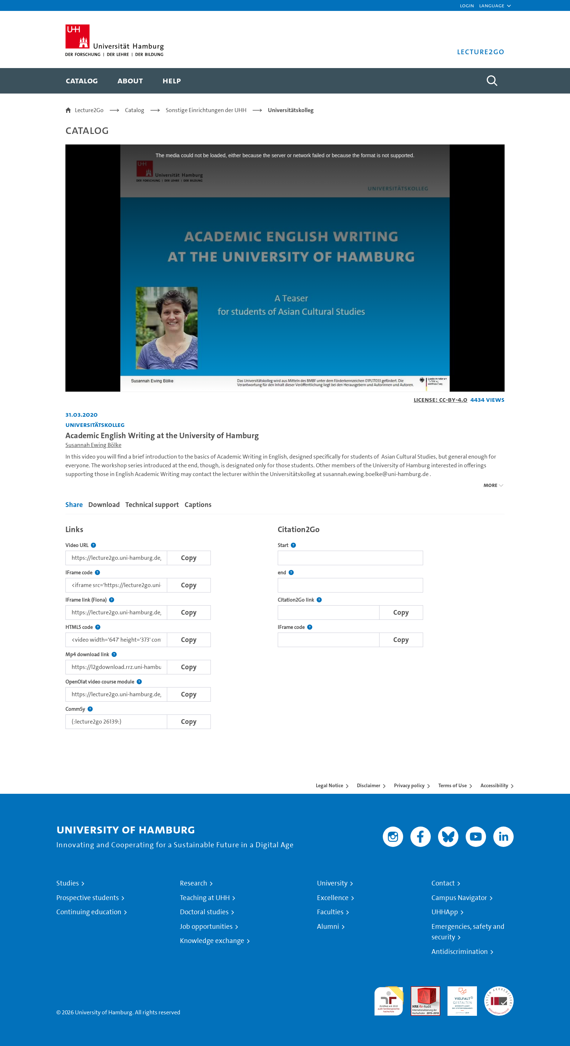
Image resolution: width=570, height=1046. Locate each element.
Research (193, 883)
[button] (491, 5)
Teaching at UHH (205, 898)
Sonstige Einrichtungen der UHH (206, 110)
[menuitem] (81, 81)
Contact (443, 883)
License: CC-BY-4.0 (440, 399)
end (286, 573)
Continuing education (88, 912)
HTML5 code (82, 627)
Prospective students (87, 898)
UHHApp (444, 912)
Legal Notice (329, 785)
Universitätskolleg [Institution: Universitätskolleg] (95, 424)
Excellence (333, 898)
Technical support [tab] (152, 505)
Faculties (330, 912)
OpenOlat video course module (103, 682)
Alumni (328, 926)
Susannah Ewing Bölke (93, 445)
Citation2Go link (300, 600)
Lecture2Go (89, 110)
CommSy (79, 709)
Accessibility (494, 785)
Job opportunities (206, 926)
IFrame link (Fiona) (89, 600)
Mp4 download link (91, 654)
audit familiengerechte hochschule (389, 999)
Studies (67, 883)
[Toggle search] (492, 81)
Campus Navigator (459, 898)
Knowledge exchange (212, 941)
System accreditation (499, 995)
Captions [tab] (198, 505)
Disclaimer (368, 785)
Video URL (80, 545)
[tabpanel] (285, 625)
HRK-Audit (460, 990)
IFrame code (82, 573)
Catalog (134, 110)
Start (287, 545)
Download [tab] (104, 505)
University (332, 883)
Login (467, 5)
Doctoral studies (204, 912)
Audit (418, 990)
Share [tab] (74, 505)
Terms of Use (452, 785)
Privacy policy (409, 785)
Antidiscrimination (459, 951)
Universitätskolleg (291, 110)
